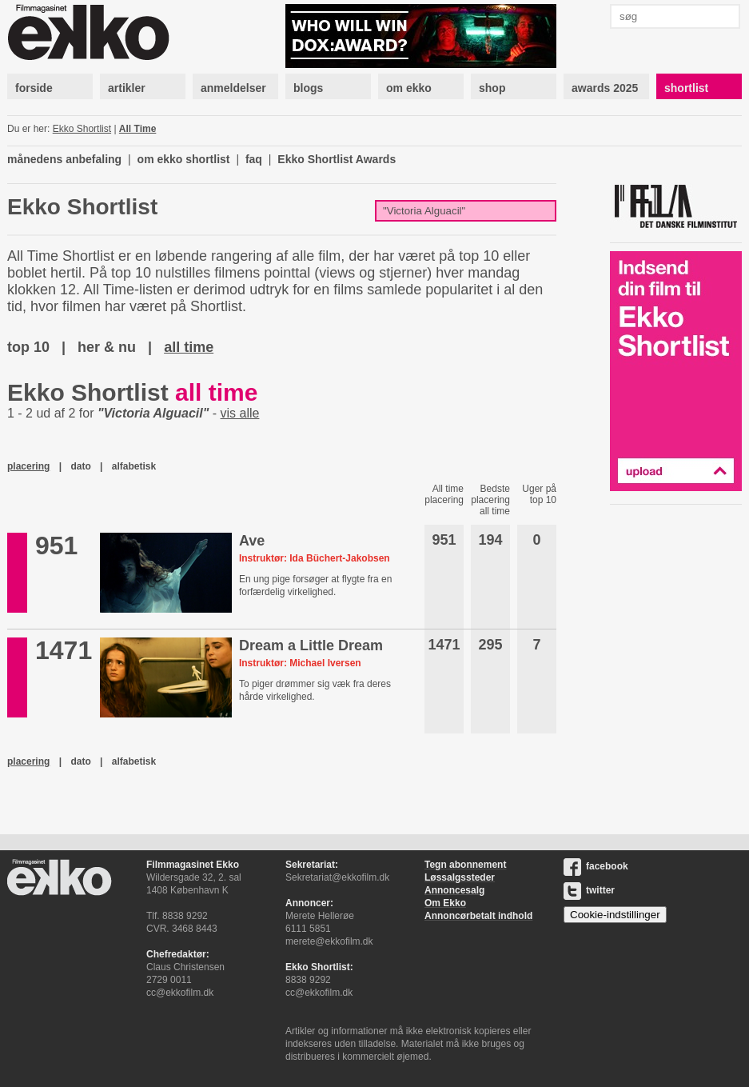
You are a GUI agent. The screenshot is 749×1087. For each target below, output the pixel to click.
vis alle (240, 413)
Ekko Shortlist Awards (336, 159)
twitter (589, 890)
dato (80, 466)
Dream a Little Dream (311, 645)
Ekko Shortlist (82, 128)
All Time (137, 128)
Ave (252, 541)
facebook (596, 866)
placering (28, 466)
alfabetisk (134, 466)
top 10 (28, 347)
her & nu (107, 347)
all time (188, 347)
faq (253, 159)
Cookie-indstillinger (615, 915)
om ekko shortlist (183, 159)
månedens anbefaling (64, 159)
